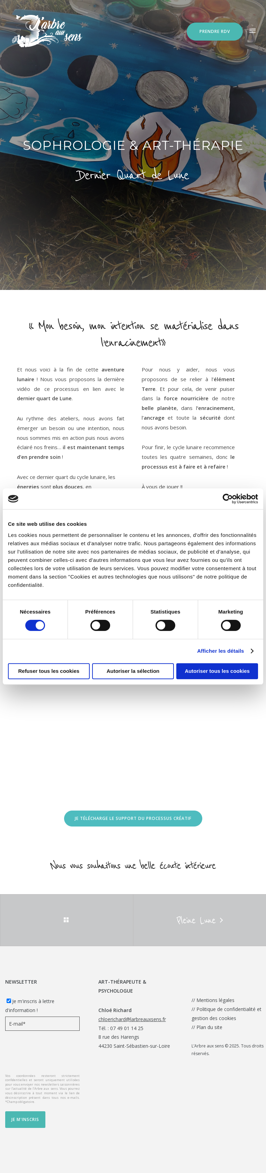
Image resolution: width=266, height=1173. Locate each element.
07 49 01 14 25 (126, 1028)
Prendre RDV (215, 31)
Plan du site (209, 1027)
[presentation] (57, 1053)
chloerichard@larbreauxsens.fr (132, 1019)
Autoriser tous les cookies (217, 671)
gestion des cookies (214, 1018)
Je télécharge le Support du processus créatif (133, 818)
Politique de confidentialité (226, 1009)
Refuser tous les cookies (48, 671)
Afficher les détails (220, 651)
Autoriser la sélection (133, 671)
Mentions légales (215, 1000)
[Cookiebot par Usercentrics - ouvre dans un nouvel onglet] (227, 499)
